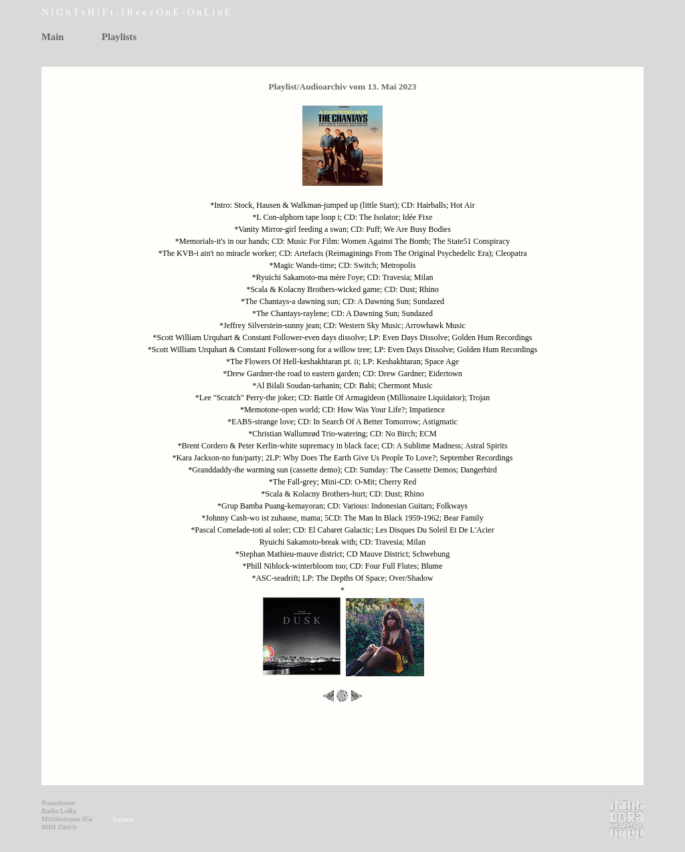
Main (52, 36)
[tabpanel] (155, 12)
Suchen (122, 819)
